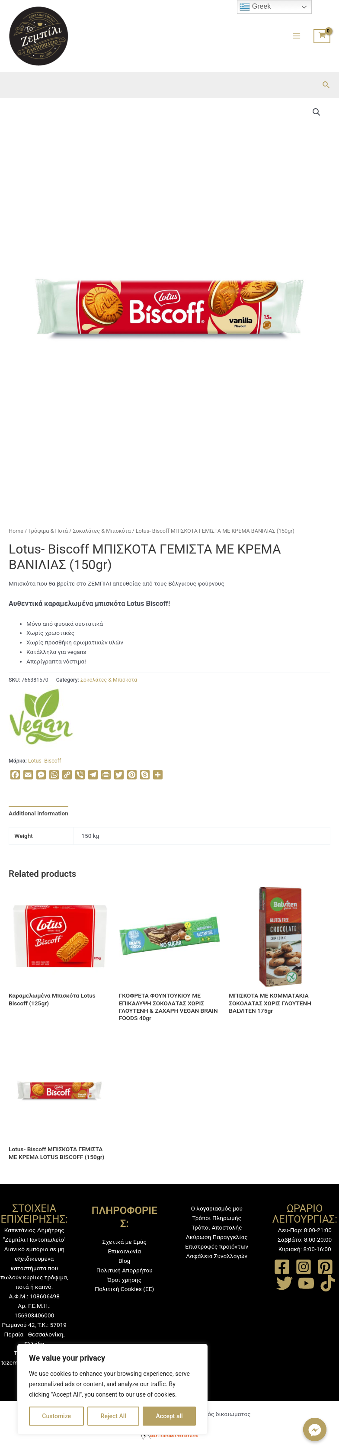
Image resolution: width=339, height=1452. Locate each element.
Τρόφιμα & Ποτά (48, 531)
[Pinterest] (325, 1267)
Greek (255, 7)
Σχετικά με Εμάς (124, 1241)
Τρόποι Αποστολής (217, 1227)
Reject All (113, 1416)
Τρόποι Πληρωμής (216, 1217)
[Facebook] (282, 1267)
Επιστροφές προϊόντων (216, 1246)
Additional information (38, 813)
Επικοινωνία (124, 1251)
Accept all (169, 1416)
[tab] (38, 813)
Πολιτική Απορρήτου (124, 1270)
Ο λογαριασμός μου (217, 1208)
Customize (56, 1416)
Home (16, 531)
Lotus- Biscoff (44, 761)
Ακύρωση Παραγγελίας (217, 1236)
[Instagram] (303, 1267)
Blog (124, 1260)
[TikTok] (328, 1283)
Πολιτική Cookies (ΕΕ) (124, 1288)
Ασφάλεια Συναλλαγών (216, 1255)
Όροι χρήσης (124, 1279)
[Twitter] (284, 1283)
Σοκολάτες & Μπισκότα (102, 531)
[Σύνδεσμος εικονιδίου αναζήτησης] (326, 85)
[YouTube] (306, 1283)
